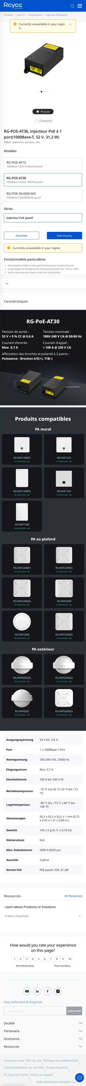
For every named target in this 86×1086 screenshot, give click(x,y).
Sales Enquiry (64, 236)
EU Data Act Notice (16, 1075)
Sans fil (21, 15)
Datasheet (21, 236)
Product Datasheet (17, 916)
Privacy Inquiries (57, 1067)
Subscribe (74, 1011)
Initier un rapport (41, 1075)
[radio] (14, 959)
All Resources (73, 896)
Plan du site (33, 1060)
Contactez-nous (14, 1060)
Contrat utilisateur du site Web (24, 1067)
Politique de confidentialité (60, 1060)
